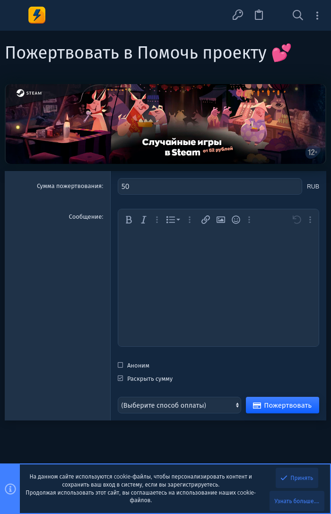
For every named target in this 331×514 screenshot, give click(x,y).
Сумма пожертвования (69, 185)
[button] (15, 15)
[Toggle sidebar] (317, 15)
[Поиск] (297, 15)
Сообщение (85, 215)
